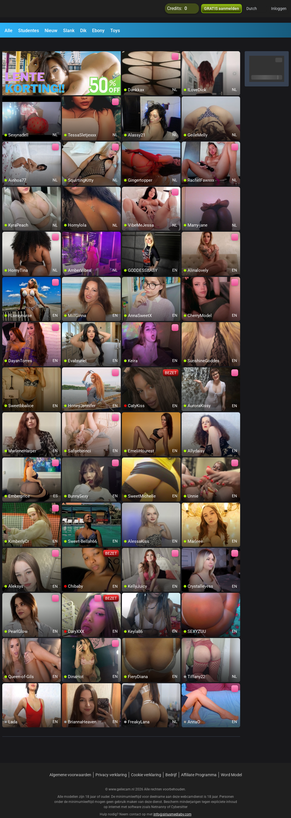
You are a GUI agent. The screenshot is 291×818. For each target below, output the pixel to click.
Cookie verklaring (146, 764)
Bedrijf (171, 764)
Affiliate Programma (199, 764)
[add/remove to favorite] (126, 45)
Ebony (98, 30)
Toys (115, 30)
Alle (9, 30)
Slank (68, 30)
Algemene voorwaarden (70, 764)
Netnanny (159, 797)
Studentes (28, 30)
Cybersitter (179, 797)
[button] (255, 11)
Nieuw (51, 30)
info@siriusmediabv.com (172, 804)
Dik (83, 30)
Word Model (231, 764)
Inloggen (278, 11)
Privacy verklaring (111, 764)
